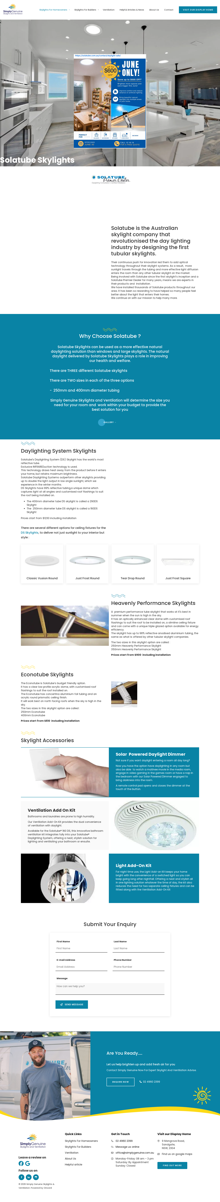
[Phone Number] (138, 967)
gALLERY (110, 421)
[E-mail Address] (81, 967)
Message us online (127, 1147)
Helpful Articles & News (132, 9)
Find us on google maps (177, 1154)
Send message (71, 1004)
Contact (168, 9)
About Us (154, 9)
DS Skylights (29, 533)
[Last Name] (138, 949)
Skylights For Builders (85, 9)
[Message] (110, 989)
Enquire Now (115, 1079)
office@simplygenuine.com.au (135, 1152)
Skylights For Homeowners (53, 9)
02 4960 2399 (124, 1141)
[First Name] (81, 949)
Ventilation (108, 9)
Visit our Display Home (194, 8)
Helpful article (73, 1164)
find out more (166, 1163)
